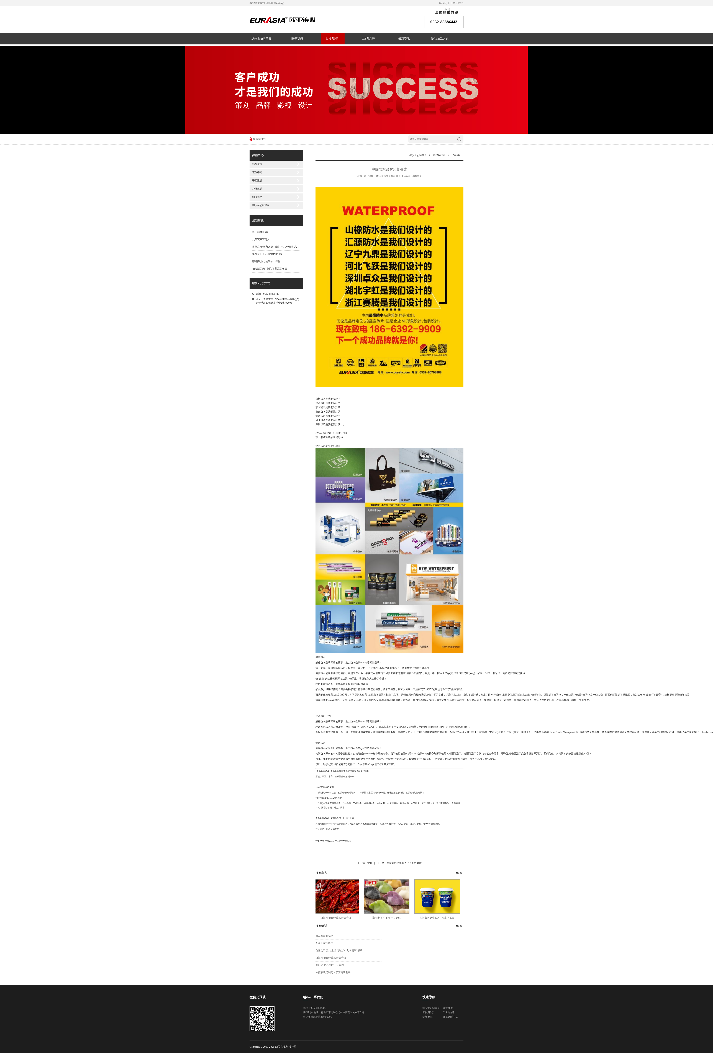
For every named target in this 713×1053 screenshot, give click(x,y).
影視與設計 (333, 38)
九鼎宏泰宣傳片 (261, 239)
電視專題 (257, 172)
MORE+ (459, 873)
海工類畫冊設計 (261, 232)
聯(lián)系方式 (439, 38)
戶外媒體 (257, 188)
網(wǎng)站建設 (261, 205)
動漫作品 (257, 197)
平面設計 (257, 180)
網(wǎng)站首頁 (261, 38)
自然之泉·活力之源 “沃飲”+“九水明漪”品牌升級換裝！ (282, 246)
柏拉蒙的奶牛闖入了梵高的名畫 (269, 268)
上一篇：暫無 (364, 863)
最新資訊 (404, 38)
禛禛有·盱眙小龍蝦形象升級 (267, 254)
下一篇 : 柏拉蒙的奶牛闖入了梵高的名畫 (399, 863)
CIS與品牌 (368, 38)
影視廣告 (257, 164)
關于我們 (458, 3)
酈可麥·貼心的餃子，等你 (266, 261)
